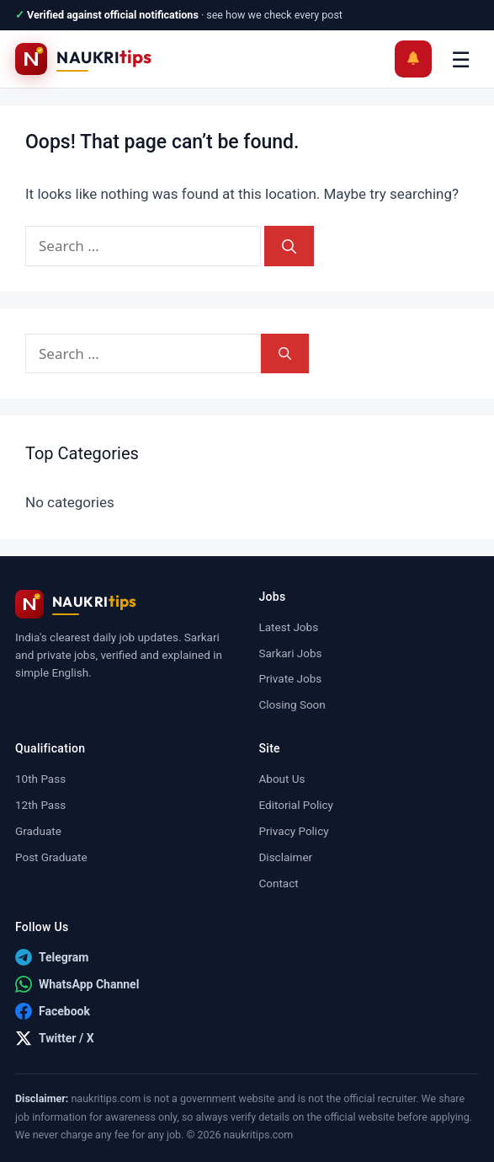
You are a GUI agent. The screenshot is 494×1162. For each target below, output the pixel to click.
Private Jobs (290, 678)
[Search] (289, 246)
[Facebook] (52, 1011)
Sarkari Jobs (290, 653)
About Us (282, 778)
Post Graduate (51, 857)
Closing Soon (292, 704)
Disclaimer (286, 857)
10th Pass (40, 778)
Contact (279, 883)
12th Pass (40, 804)
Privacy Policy (294, 831)
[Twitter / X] (54, 1038)
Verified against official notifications (113, 14)
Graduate (38, 831)
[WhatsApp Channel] (77, 984)
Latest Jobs (289, 627)
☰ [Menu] (460, 59)
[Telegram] (51, 957)
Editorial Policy (296, 804)
